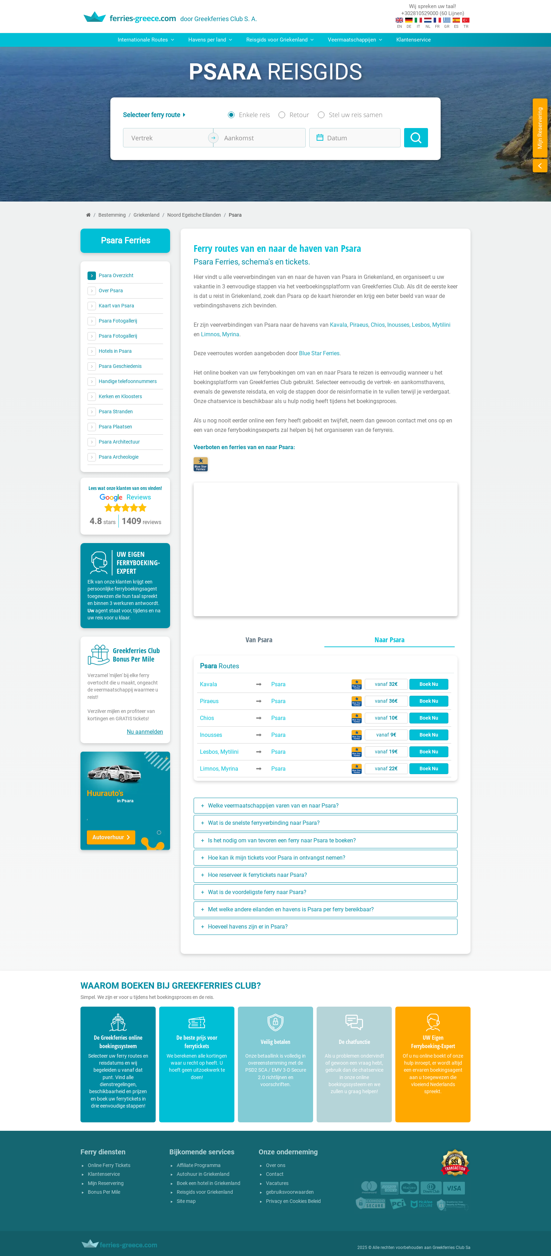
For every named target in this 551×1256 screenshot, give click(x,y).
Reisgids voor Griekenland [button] (280, 40)
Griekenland (147, 215)
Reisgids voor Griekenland (205, 1192)
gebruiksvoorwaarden (290, 1192)
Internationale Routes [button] (146, 40)
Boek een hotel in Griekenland (208, 1183)
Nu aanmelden (145, 731)
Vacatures (277, 1183)
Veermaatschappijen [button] (355, 40)
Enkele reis (254, 114)
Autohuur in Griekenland (203, 1174)
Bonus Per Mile (104, 1192)
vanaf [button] (386, 684)
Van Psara (259, 639)
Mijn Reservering (106, 1183)
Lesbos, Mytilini (431, 324)
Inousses (398, 324)
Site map (186, 1201)
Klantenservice (413, 40)
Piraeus (359, 324)
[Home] (88, 215)
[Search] (416, 137)
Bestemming (112, 215)
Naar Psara (389, 639)
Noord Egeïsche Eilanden (194, 215)
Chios (378, 324)
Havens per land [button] (210, 40)
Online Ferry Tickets (109, 1165)
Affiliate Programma (199, 1165)
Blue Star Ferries (319, 353)
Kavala (338, 324)
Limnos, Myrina (220, 334)
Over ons (275, 1165)
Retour (299, 114)
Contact (275, 1174)
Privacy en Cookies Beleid (293, 1201)
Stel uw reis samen (356, 114)
